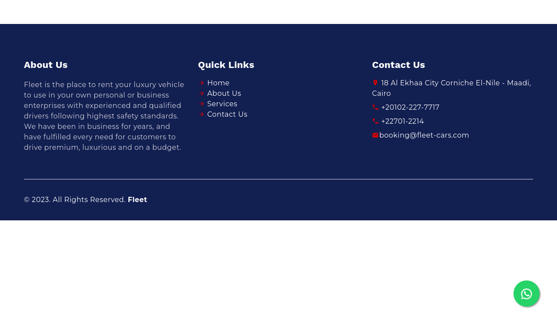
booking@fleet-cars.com (420, 135)
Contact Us (227, 114)
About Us (224, 93)
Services (222, 104)
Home (218, 83)
